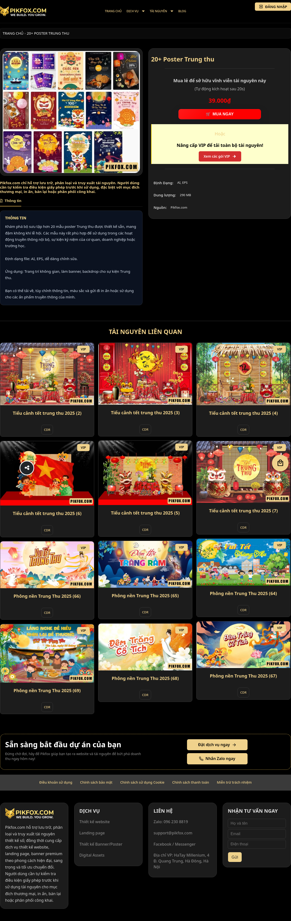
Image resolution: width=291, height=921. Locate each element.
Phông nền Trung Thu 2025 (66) (47, 596)
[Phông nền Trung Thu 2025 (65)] (145, 564)
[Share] (27, 468)
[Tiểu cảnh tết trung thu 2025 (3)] (145, 374)
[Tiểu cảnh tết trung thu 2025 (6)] (47, 473)
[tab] (10, 202)
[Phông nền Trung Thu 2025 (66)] (47, 564)
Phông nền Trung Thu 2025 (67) (243, 676)
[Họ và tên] (257, 823)
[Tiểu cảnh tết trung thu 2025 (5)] (145, 473)
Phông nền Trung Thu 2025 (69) (47, 690)
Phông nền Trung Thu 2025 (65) (145, 595)
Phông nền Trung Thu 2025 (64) (243, 593)
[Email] (257, 834)
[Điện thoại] (257, 844)
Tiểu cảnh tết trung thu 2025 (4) (243, 413)
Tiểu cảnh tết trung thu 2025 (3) (145, 412)
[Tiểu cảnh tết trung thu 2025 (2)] (47, 374)
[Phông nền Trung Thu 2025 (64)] (243, 562)
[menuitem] (113, 11)
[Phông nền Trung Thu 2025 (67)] (243, 644)
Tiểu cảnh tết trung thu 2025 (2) (47, 413)
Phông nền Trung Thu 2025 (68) (145, 678)
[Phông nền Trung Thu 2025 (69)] (47, 653)
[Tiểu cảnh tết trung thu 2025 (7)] (243, 472)
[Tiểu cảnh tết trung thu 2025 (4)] (243, 374)
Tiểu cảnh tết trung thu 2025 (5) (145, 513)
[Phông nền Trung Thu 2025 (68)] (145, 647)
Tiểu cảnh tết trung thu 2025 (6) (47, 513)
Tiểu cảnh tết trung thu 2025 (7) (243, 511)
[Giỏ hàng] (280, 463)
